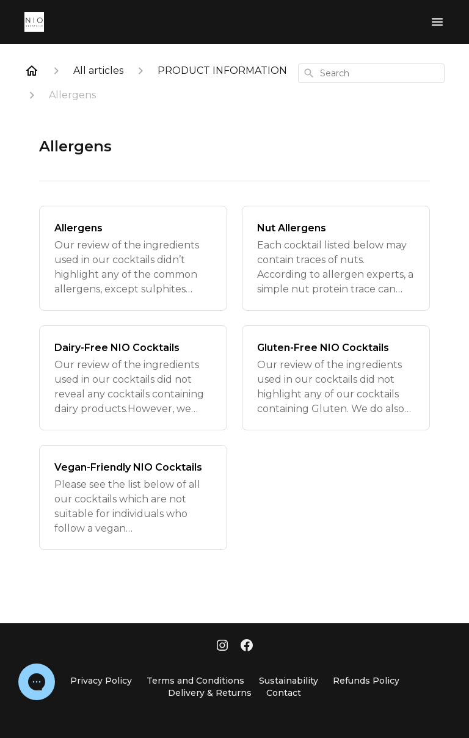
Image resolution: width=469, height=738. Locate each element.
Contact (283, 692)
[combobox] (371, 73)
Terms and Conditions (195, 680)
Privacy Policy (101, 680)
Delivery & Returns (210, 692)
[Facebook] (246, 646)
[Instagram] (222, 646)
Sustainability (288, 680)
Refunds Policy (366, 680)
